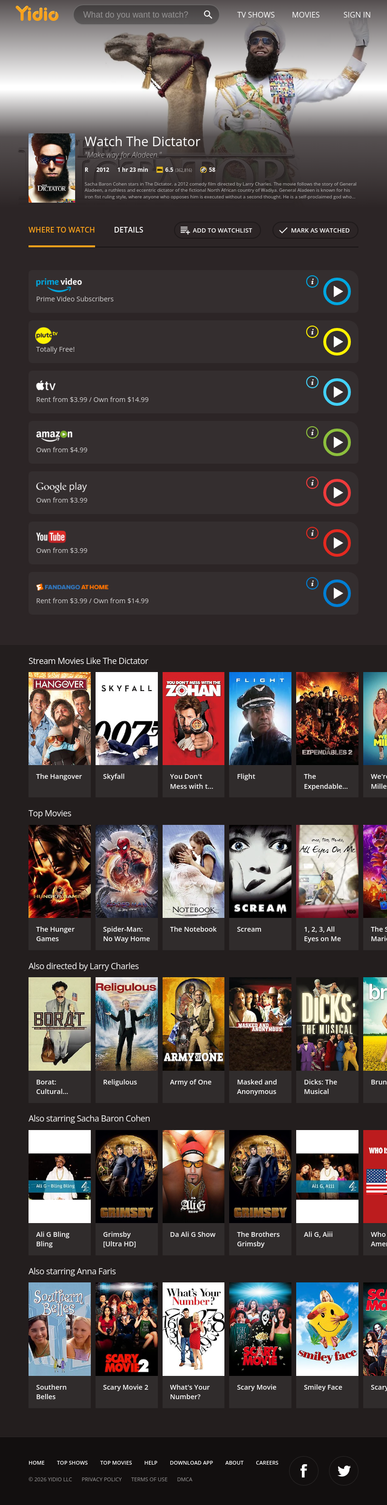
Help (151, 1462)
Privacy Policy (102, 1479)
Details (129, 229)
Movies (306, 14)
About (234, 1462)
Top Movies (116, 1462)
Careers (267, 1462)
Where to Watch (62, 229)
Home (37, 1462)
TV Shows (256, 14)
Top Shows (72, 1462)
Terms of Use (149, 1479)
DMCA (184, 1479)
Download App (191, 1462)
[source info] (310, 281)
